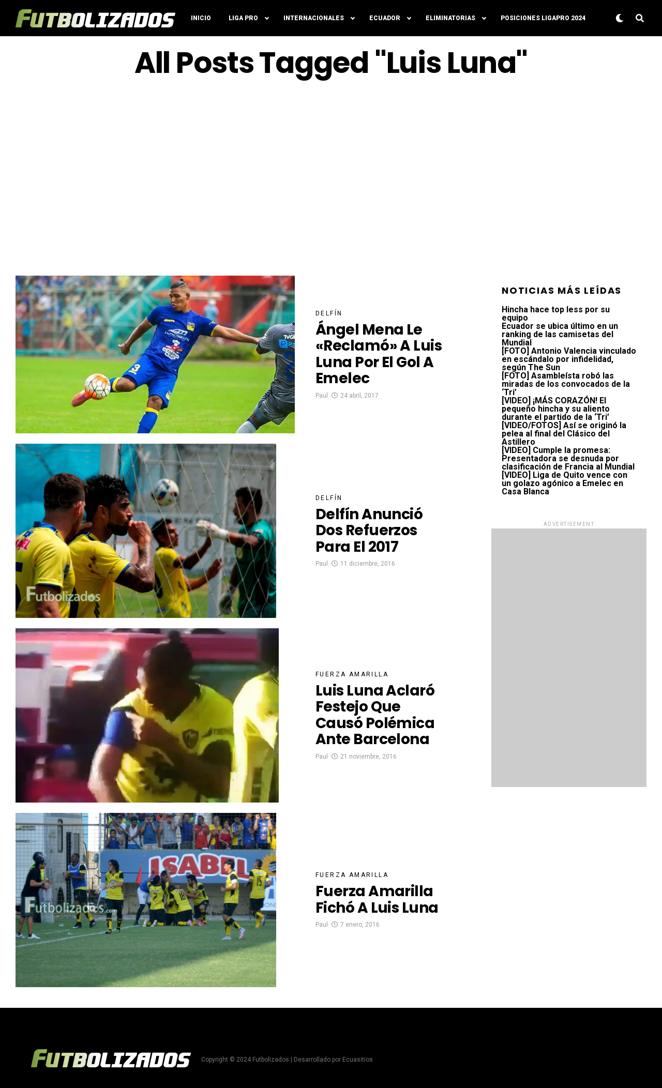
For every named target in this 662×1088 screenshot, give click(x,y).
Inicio (201, 18)
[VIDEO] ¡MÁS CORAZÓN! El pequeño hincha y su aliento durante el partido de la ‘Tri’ (556, 409)
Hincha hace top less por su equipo (556, 314)
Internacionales (313, 18)
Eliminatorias (450, 18)
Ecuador (384, 18)
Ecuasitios (357, 1059)
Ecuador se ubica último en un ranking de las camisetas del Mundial (560, 334)
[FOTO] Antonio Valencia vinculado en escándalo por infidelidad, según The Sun (569, 359)
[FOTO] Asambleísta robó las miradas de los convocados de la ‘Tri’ (566, 384)
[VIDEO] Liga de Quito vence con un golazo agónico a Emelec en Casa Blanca (564, 483)
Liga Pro (243, 18)
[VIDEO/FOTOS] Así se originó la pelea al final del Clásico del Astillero (564, 433)
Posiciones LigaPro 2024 (543, 18)
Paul (321, 395)
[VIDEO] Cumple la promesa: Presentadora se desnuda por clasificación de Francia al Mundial (568, 458)
